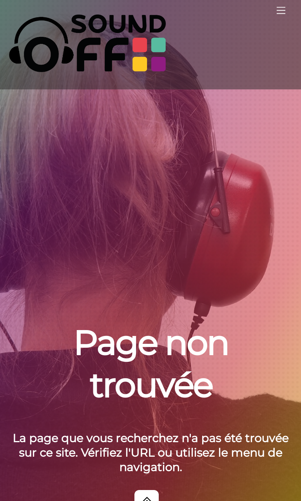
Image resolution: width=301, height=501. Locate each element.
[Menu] (281, 10)
